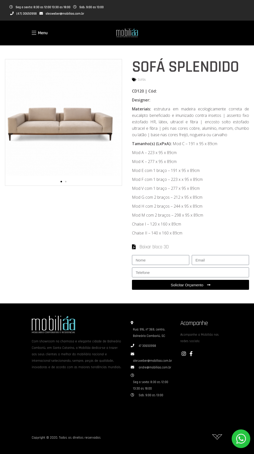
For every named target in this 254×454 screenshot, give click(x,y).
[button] (61, 181)
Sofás (142, 79)
